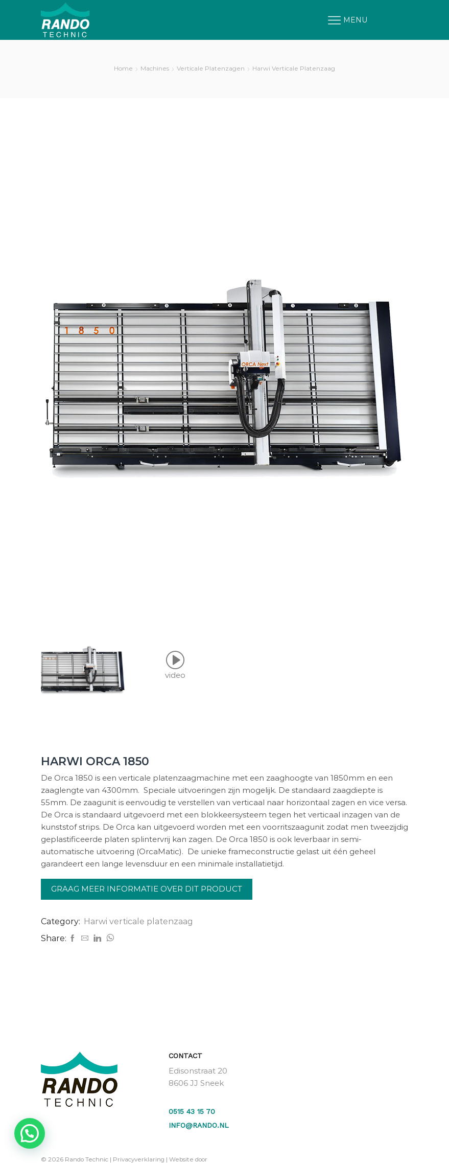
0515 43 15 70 (192, 1111)
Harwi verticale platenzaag (293, 68)
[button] (29, 1133)
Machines (154, 68)
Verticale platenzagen (211, 68)
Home (123, 68)
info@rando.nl (199, 1125)
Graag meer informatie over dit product (146, 889)
